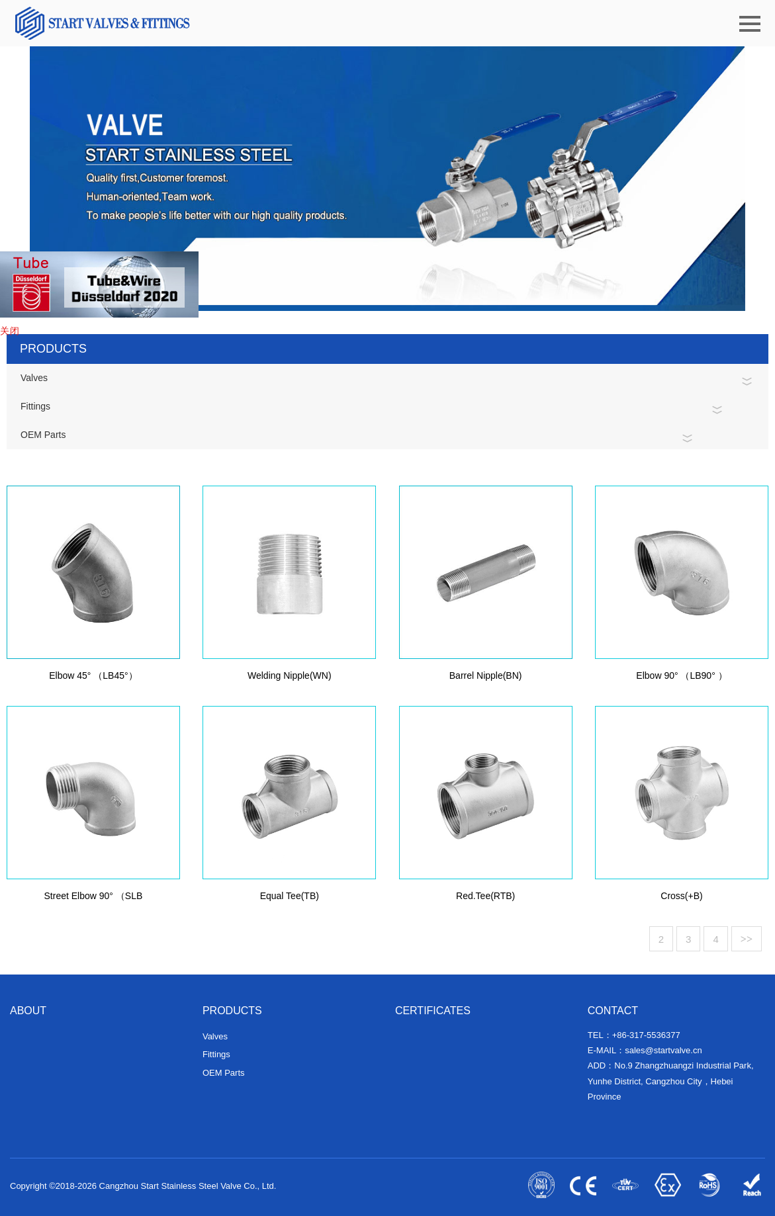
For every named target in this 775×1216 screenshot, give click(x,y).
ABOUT (28, 1010)
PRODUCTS (232, 1010)
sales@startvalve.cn (663, 1050)
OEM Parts (43, 434)
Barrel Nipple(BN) (485, 680)
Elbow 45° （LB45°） (93, 680)
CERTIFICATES (433, 1010)
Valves (34, 377)
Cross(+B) (681, 900)
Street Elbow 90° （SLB (93, 900)
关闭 (10, 331)
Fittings (35, 406)
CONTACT (613, 1010)
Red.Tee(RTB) (485, 900)
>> (746, 939)
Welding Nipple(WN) (290, 680)
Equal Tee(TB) (289, 900)
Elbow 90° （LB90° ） (681, 680)
